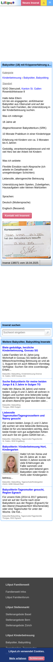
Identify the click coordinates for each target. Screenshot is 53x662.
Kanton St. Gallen (31, 88)
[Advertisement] (26, 33)
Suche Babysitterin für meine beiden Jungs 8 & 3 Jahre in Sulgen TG (24, 383)
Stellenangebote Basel (18, 614)
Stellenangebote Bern (18, 619)
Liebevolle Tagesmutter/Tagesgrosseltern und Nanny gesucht (23, 415)
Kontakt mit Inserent (17, 215)
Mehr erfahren (17, 658)
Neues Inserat (30, 2)
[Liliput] (8, 3)
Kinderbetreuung (11, 77)
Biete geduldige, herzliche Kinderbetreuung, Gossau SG (20, 349)
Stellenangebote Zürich (19, 625)
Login (44, 3)
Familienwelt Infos (16, 591)
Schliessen (36, 658)
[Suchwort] (26, 332)
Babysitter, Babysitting (35, 77)
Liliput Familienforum (17, 597)
